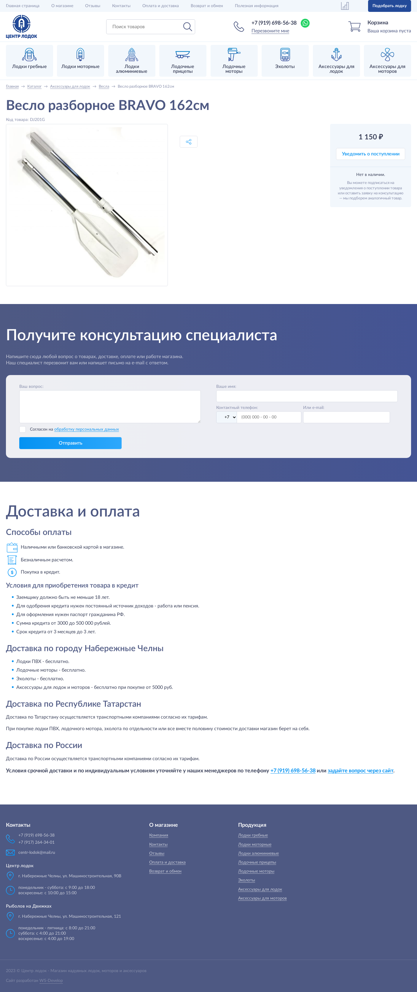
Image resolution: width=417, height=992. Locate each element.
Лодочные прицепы (257, 862)
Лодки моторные (254, 845)
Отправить (70, 443)
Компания (158, 835)
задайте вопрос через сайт (360, 770)
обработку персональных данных (86, 429)
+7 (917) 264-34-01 (36, 842)
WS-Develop (51, 981)
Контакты (121, 6)
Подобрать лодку (390, 6)
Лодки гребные (253, 835)
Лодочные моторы (256, 871)
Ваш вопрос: (31, 387)
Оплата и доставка (160, 6)
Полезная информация (256, 6)
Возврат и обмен (207, 6)
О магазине (62, 6)
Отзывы (92, 6)
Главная (22, 6)
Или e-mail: (313, 408)
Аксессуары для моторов (262, 898)
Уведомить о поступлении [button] (371, 154)
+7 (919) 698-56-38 (274, 23)
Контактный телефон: (237, 408)
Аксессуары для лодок (260, 889)
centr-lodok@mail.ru (36, 853)
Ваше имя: (226, 387)
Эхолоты (246, 880)
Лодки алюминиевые (258, 853)
